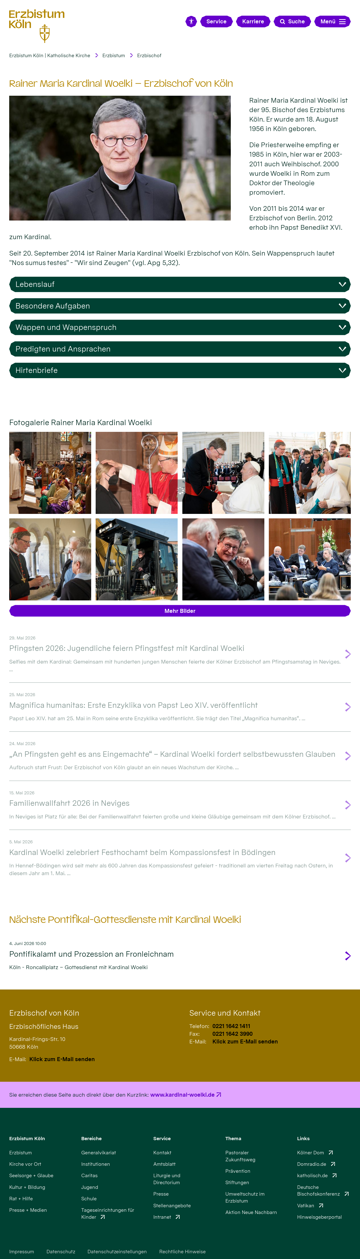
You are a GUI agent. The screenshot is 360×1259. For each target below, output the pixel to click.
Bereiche (91, 1138)
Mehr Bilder (180, 611)
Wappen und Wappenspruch (66, 327)
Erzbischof (149, 55)
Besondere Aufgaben (52, 306)
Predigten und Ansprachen (63, 349)
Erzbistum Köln (27, 1138)
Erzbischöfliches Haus (44, 1026)
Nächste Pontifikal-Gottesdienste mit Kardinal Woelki (125, 919)
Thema (233, 1138)
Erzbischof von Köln (44, 1013)
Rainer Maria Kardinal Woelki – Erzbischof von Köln (121, 83)
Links (303, 1138)
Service (162, 1138)
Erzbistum (113, 55)
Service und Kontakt (225, 1013)
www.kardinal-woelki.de (182, 1094)
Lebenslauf (35, 284)
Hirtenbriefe (36, 370)
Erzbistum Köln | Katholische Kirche (49, 55)
